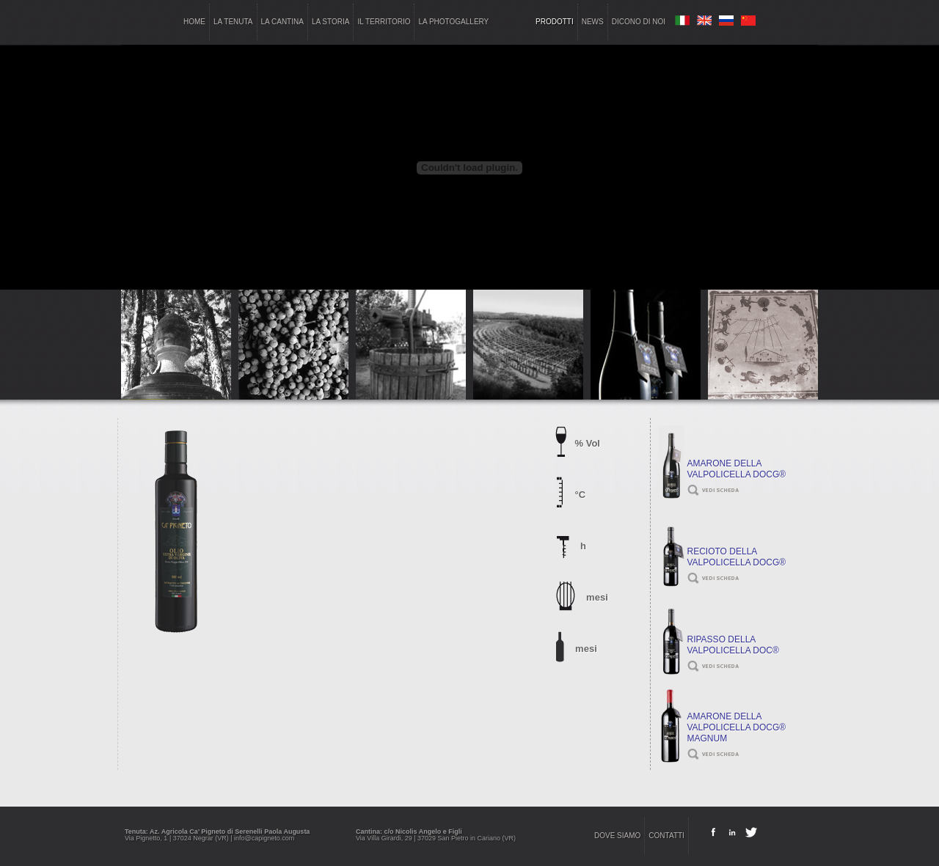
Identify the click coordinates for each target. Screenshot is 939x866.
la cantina (282, 22)
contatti (666, 836)
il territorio (383, 22)
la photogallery (453, 22)
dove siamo (617, 836)
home (194, 22)
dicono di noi (638, 22)
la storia (331, 22)
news (593, 22)
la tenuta (233, 22)
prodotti (555, 22)
